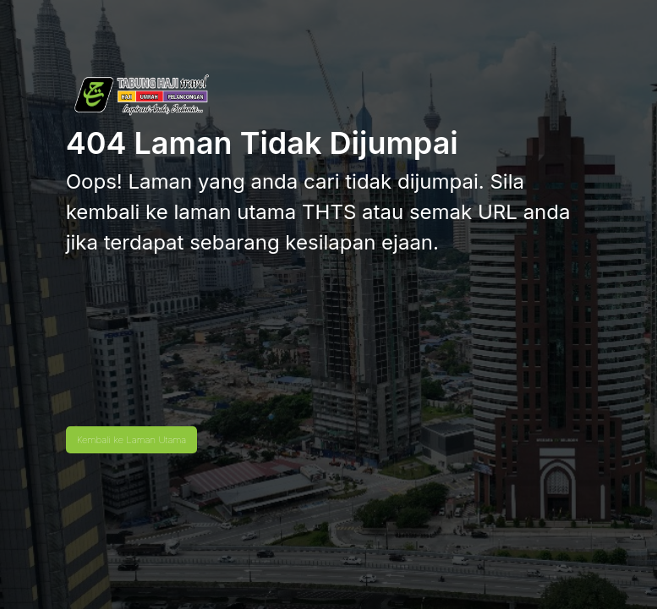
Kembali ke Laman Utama (132, 440)
